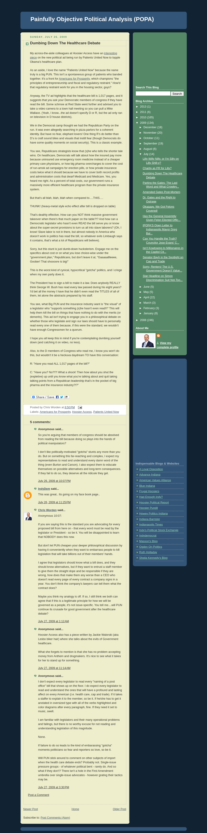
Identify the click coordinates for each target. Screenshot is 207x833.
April (146, 297)
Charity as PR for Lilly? (157, 168)
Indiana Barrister (149, 519)
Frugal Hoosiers (149, 491)
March (147, 302)
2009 (143, 122)
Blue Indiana (147, 485)
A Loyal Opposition (151, 469)
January (148, 313)
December (150, 127)
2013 (143, 106)
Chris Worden (47, 510)
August (148, 148)
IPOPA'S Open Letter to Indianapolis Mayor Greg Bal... (160, 229)
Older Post (119, 809)
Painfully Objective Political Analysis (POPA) (92, 19)
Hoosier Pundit (148, 508)
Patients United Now (106, 411)
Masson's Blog (148, 541)
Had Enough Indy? (151, 496)
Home (75, 809)
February (149, 308)
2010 (143, 117)
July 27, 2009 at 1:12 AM (53, 621)
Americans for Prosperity (74, 78)
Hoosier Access (82, 411)
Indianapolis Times (151, 524)
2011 (143, 112)
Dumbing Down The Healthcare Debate (65, 43)
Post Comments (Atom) (55, 817)
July (146, 154)
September (150, 143)
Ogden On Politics (150, 546)
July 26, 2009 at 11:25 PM (54, 502)
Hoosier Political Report (154, 502)
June (146, 286)
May (146, 292)
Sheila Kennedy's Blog (153, 557)
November (150, 132)
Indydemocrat (147, 535)
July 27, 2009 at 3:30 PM (53, 787)
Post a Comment (38, 795)
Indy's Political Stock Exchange (158, 530)
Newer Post (30, 809)
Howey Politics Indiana (153, 513)
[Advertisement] (158, 58)
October (148, 138)
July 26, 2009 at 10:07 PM (54, 481)
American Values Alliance (155, 480)
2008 (143, 320)
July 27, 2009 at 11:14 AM (54, 668)
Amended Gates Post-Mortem (161, 192)
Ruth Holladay (148, 552)
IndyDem (44, 488)
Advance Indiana (149, 474)
